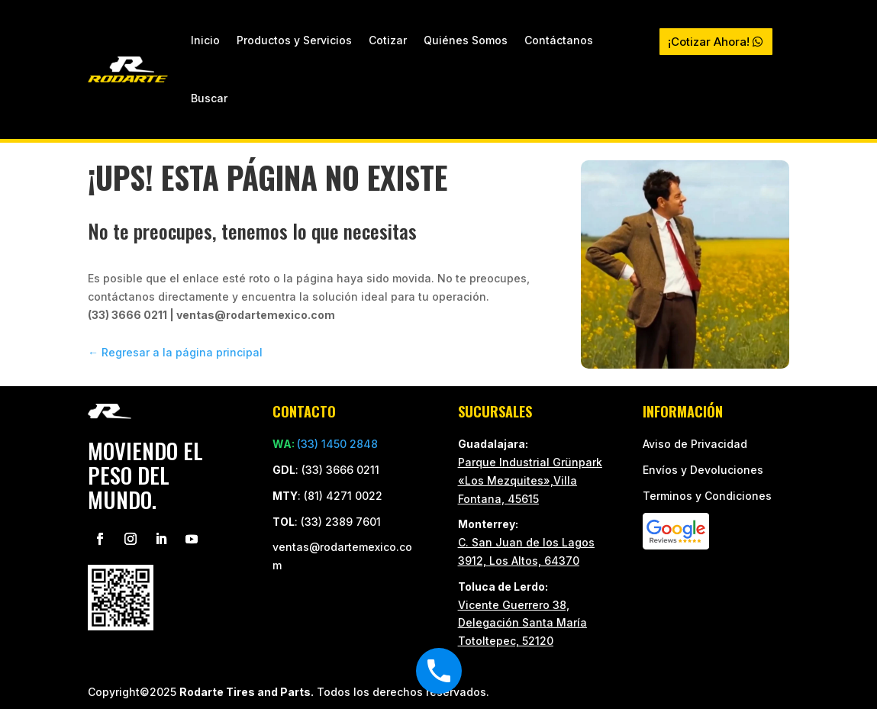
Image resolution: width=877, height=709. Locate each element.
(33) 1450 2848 (337, 443)
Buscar (209, 98)
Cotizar (388, 40)
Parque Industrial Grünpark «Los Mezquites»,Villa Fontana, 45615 (530, 480)
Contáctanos (558, 40)
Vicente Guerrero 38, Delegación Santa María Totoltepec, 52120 (522, 623)
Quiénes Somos (466, 40)
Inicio (205, 40)
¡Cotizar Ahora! (709, 41)
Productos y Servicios (294, 40)
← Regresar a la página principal (175, 352)
